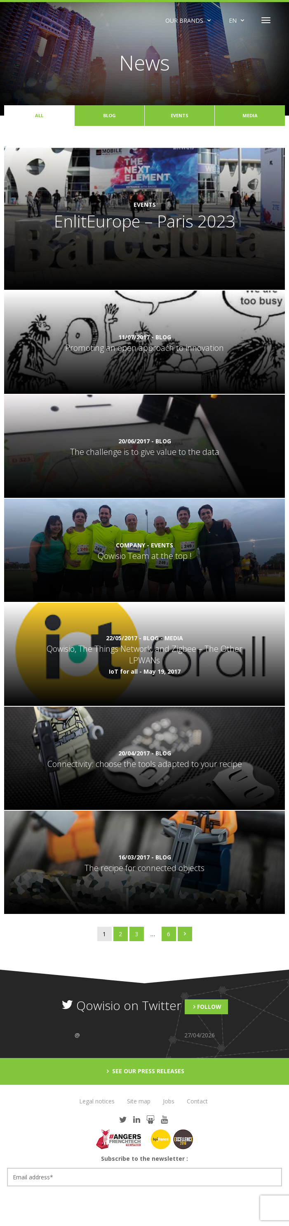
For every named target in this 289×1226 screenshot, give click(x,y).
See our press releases (147, 1071)
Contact (197, 1101)
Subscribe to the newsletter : (144, 1158)
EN (233, 20)
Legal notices (97, 1101)
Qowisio (49, 20)
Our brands (184, 20)
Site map (138, 1101)
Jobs (168, 1101)
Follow (209, 1007)
